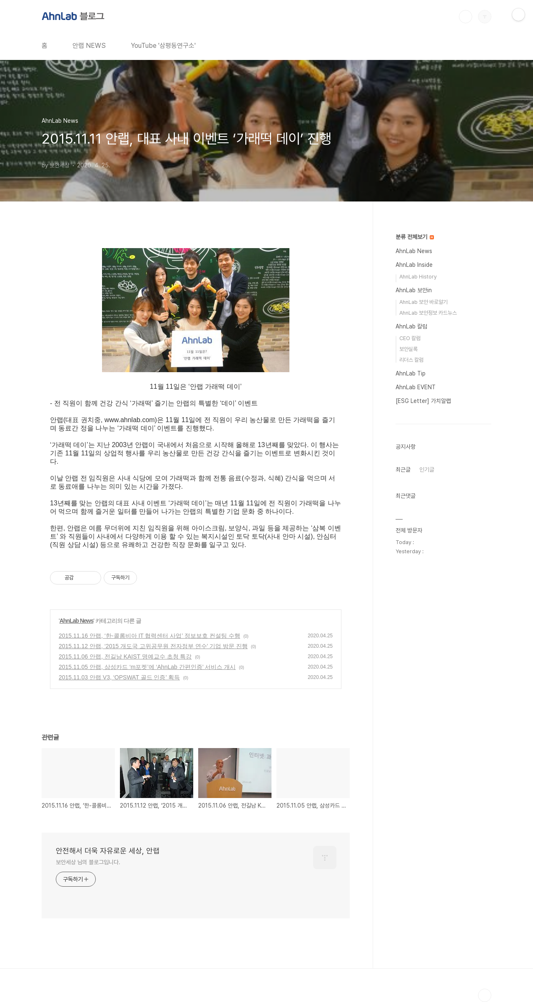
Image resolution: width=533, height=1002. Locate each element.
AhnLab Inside (414, 264)
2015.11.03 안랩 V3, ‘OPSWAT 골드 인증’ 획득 (119, 677)
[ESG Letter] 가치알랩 (423, 401)
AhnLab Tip (411, 373)
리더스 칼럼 (411, 360)
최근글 (403, 469)
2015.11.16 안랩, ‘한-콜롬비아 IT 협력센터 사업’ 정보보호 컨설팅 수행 (149, 635)
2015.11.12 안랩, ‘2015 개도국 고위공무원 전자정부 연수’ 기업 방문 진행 (153, 646)
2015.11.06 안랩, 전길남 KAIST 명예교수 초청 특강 (125, 656)
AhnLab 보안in (414, 290)
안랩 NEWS (89, 46)
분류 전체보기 (415, 237)
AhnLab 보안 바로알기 (423, 302)
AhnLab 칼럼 (411, 326)
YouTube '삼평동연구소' (163, 46)
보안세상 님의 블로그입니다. (88, 862)
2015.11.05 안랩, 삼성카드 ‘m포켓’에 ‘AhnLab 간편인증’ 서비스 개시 (147, 667)
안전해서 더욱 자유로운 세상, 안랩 (107, 850)
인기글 (426, 469)
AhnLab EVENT (416, 387)
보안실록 (408, 349)
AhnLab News (77, 620)
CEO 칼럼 (410, 338)
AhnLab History (418, 276)
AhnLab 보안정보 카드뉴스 (428, 313)
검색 (465, 16)
